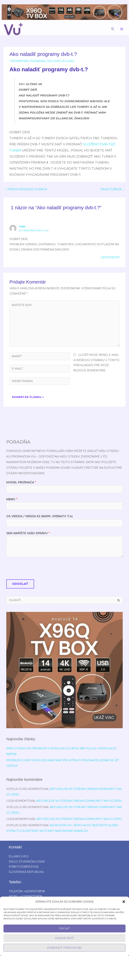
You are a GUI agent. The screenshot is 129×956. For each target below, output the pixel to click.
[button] (124, 901)
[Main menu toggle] (122, 29)
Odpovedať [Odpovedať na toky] (110, 257)
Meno (11, 499)
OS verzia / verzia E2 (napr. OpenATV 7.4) (39, 516)
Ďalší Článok (113, 189)
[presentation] (32, 567)
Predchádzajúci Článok (25, 189)
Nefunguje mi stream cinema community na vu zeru (79, 800)
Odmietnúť (64, 938)
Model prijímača (21, 482)
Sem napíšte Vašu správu (28, 533)
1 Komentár (18, 61)
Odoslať (20, 584)
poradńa (37, 61)
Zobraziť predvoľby (64, 947)
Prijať (64, 928)
